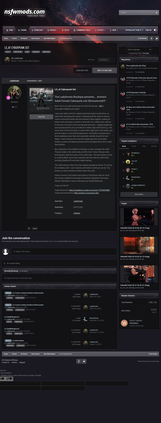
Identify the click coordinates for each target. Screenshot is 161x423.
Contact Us (5, 362)
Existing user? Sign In (134, 30)
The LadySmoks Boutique (148, 68)
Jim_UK (134, 161)
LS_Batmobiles (18, 341)
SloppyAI (22, 362)
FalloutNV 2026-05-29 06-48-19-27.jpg (134, 228)
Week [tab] (124, 146)
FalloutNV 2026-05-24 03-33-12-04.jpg (134, 257)
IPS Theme (5, 360)
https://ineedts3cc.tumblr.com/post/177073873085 (89, 190)
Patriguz (131, 80)
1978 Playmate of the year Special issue (141, 78)
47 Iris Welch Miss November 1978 (139, 124)
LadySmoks (18, 58)
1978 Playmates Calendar (136, 92)
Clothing (77, 213)
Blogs (65, 30)
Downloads (37, 30)
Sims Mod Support (32, 61)
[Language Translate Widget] (139, 49)
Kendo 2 (134, 169)
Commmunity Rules (82, 30)
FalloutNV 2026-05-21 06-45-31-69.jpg (134, 285)
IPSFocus (14, 360)
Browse (52, 30)
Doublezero (135, 153)
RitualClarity (94, 318)
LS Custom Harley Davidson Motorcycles (28, 293)
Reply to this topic (104, 70)
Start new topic (82, 70)
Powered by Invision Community (148, 361)
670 (14, 107)
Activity (100, 30)
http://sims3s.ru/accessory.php (86, 193)
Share (91, 60)
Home (9, 30)
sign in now (53, 241)
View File (41, 117)
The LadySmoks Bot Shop (136, 66)
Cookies (14, 362)
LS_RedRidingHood (11, 317)
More (114, 30)
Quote (35, 228)
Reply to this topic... (22, 251)
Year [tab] (144, 146)
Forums (22, 30)
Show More (139, 194)
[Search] (130, 12)
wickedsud (134, 323)
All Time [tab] (154, 146)
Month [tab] (134, 146)
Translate (143, 53)
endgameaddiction (138, 185)
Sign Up (148, 30)
